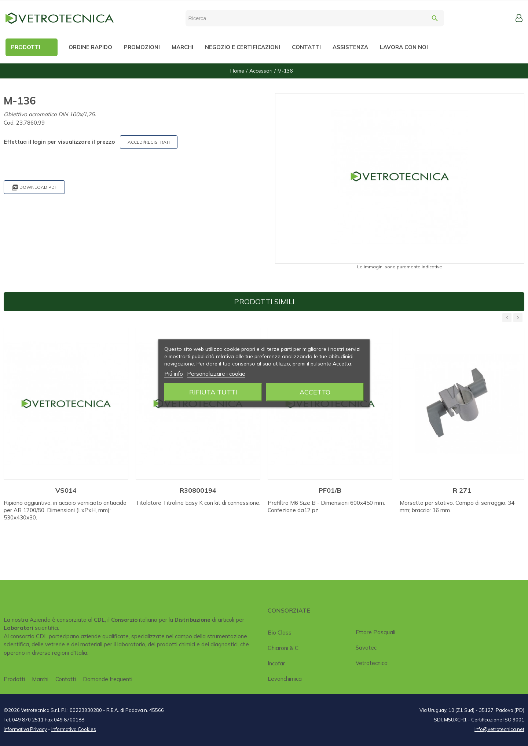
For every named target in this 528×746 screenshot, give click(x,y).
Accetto (315, 391)
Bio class (280, 632)
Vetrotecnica (372, 662)
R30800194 (198, 490)
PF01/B (330, 490)
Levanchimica (285, 678)
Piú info (173, 373)
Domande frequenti (107, 679)
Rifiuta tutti (213, 391)
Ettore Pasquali (375, 632)
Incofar (276, 663)
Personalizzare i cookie (216, 373)
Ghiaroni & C (283, 647)
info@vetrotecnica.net (499, 729)
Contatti (65, 679)
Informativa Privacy (25, 729)
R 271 (462, 490)
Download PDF (34, 187)
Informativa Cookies (73, 729)
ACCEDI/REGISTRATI (149, 142)
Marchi (40, 679)
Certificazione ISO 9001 (497, 720)
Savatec (366, 647)
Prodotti (14, 679)
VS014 (66, 490)
